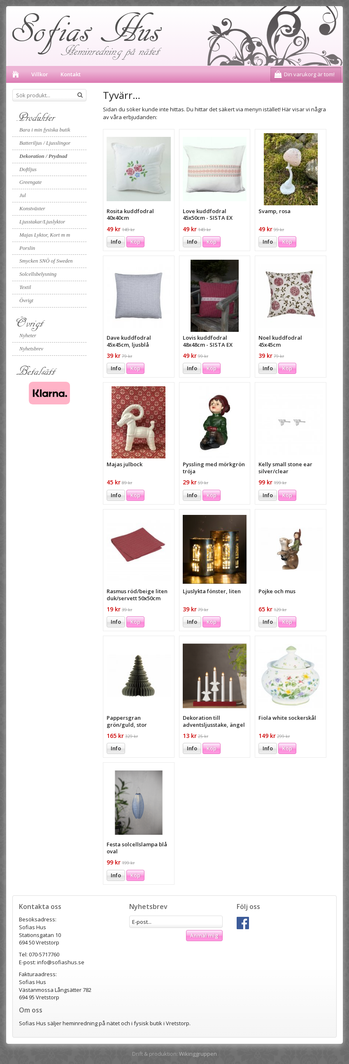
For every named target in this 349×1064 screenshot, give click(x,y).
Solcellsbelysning (37, 274)
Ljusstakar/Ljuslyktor (42, 221)
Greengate (30, 182)
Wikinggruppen (198, 1053)
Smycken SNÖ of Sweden (46, 261)
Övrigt (26, 300)
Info (116, 241)
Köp (135, 241)
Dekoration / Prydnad (43, 156)
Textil (25, 287)
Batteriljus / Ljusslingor (44, 143)
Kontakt (70, 74)
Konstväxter (32, 208)
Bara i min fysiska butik (44, 130)
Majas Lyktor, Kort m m (44, 235)
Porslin (27, 248)
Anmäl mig (204, 935)
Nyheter (27, 335)
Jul (22, 195)
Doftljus (28, 169)
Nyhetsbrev (31, 348)
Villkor (39, 74)
